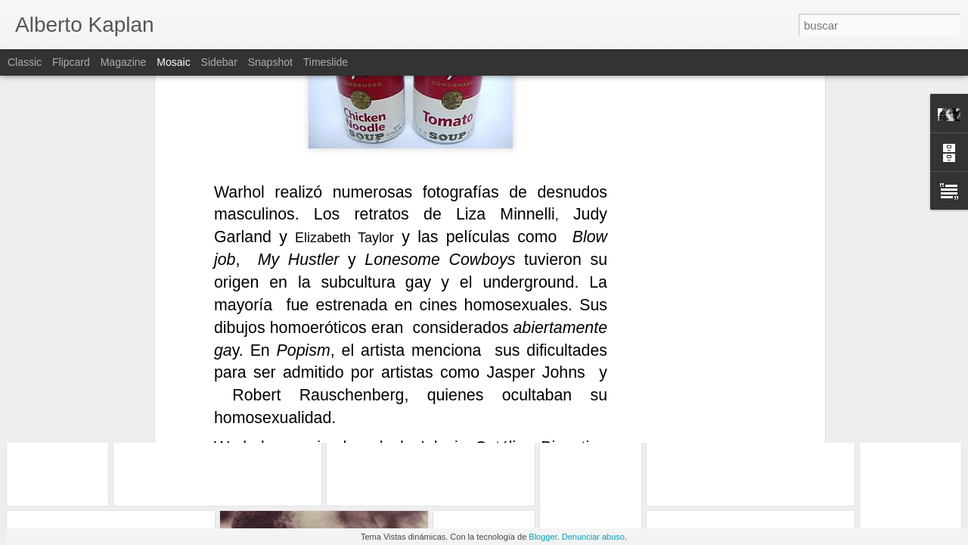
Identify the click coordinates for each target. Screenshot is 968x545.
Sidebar (219, 62)
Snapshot (270, 62)
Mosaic (173, 62)
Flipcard (71, 62)
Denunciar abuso (593, 536)
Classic (25, 62)
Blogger (543, 536)
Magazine (124, 62)
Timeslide (325, 62)
